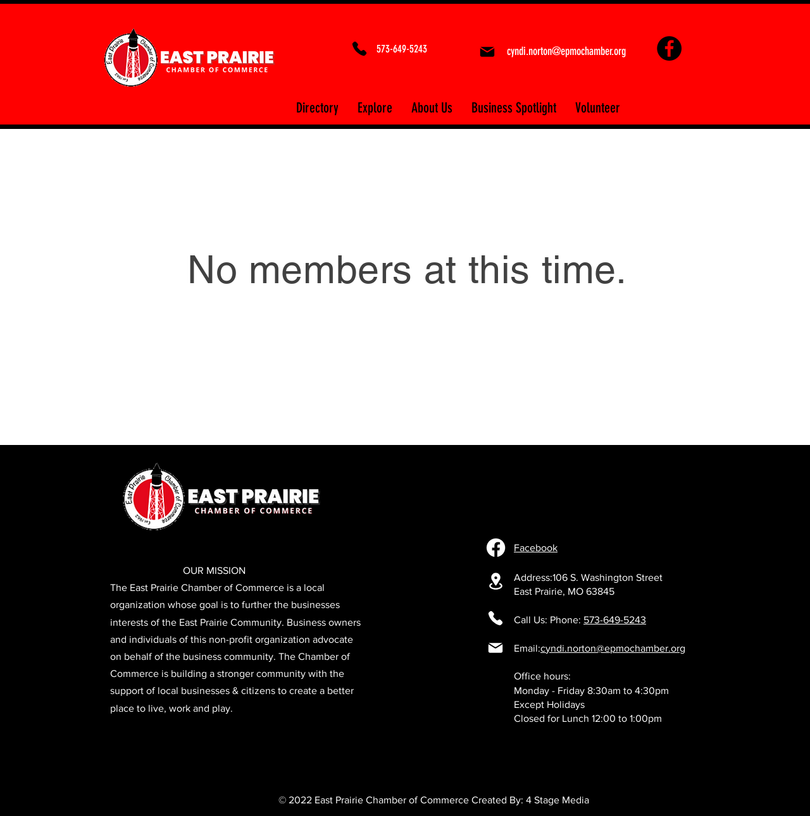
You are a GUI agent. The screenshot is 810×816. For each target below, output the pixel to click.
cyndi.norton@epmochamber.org (612, 648)
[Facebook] (669, 48)
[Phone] (359, 48)
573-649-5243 (614, 619)
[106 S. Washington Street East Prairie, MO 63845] (495, 581)
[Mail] (487, 52)
